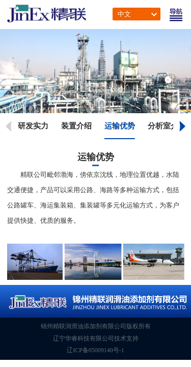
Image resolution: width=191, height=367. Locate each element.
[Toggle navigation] (176, 14)
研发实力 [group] (33, 126)
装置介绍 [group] (76, 126)
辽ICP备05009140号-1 (95, 350)
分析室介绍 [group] (167, 126)
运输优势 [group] (119, 126)
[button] (182, 126)
